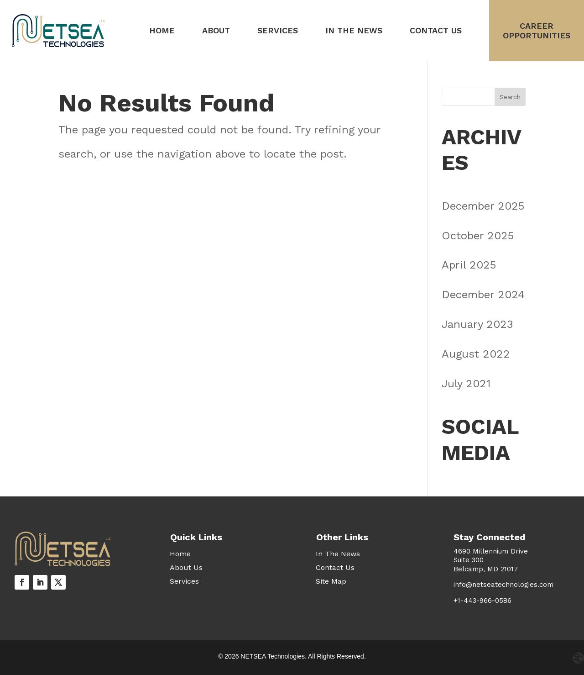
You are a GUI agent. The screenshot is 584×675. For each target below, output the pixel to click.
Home (162, 30)
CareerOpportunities (536, 30)
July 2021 (466, 383)
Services (277, 30)
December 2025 (483, 206)
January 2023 (477, 324)
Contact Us (436, 30)
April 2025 (469, 264)
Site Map (331, 581)
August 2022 (476, 354)
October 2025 (478, 235)
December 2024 (483, 294)
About (216, 30)
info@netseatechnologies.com (503, 584)
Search (510, 96)
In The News (353, 30)
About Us (186, 568)
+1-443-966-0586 (482, 600)
